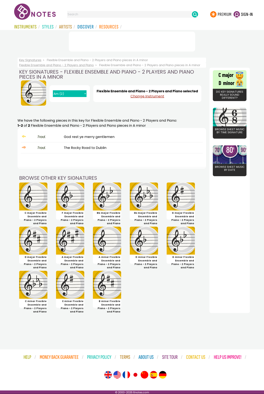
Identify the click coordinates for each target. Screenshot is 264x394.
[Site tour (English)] (108, 375)
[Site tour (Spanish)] (153, 375)
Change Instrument (147, 96)
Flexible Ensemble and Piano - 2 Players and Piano (56, 65)
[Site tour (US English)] (117, 375)
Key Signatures (30, 60)
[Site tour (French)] (126, 375)
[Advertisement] (132, 41)
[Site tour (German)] (162, 375)
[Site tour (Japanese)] (135, 375)
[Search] (195, 14)
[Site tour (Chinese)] (144, 375)
